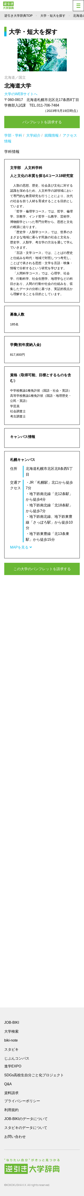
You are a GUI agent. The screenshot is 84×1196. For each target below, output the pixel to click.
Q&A (8, 1084)
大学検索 (11, 1031)
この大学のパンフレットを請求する (42, 569)
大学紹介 (33, 135)
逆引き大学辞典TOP (18, 15)
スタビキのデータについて (25, 1128)
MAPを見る (21, 547)
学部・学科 (13, 135)
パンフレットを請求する (42, 122)
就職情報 (51, 135)
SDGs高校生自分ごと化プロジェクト (34, 1075)
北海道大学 (17, 86)
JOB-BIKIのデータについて (26, 1119)
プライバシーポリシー (22, 1101)
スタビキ (11, 1049)
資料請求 (11, 1093)
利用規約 (11, 1110)
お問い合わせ (15, 1136)
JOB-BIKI (11, 1022)
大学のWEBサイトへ (21, 94)
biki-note (11, 1040)
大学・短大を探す (52, 15)
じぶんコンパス (16, 1058)
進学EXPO (12, 1066)
